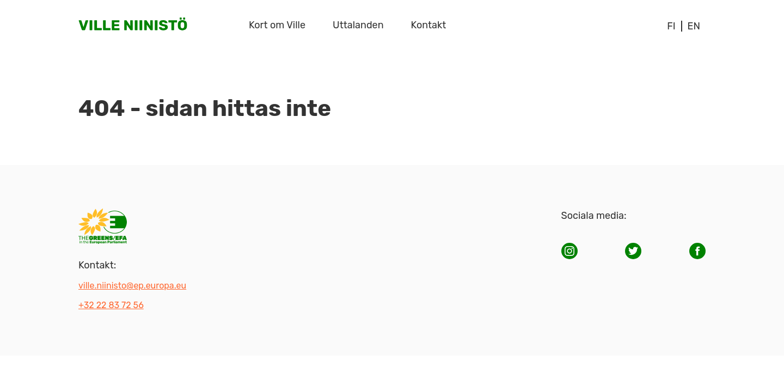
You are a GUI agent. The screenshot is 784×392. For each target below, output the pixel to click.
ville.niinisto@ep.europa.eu (132, 285)
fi (671, 26)
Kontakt (428, 25)
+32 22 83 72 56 (111, 305)
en (694, 26)
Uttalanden (358, 25)
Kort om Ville (277, 25)
